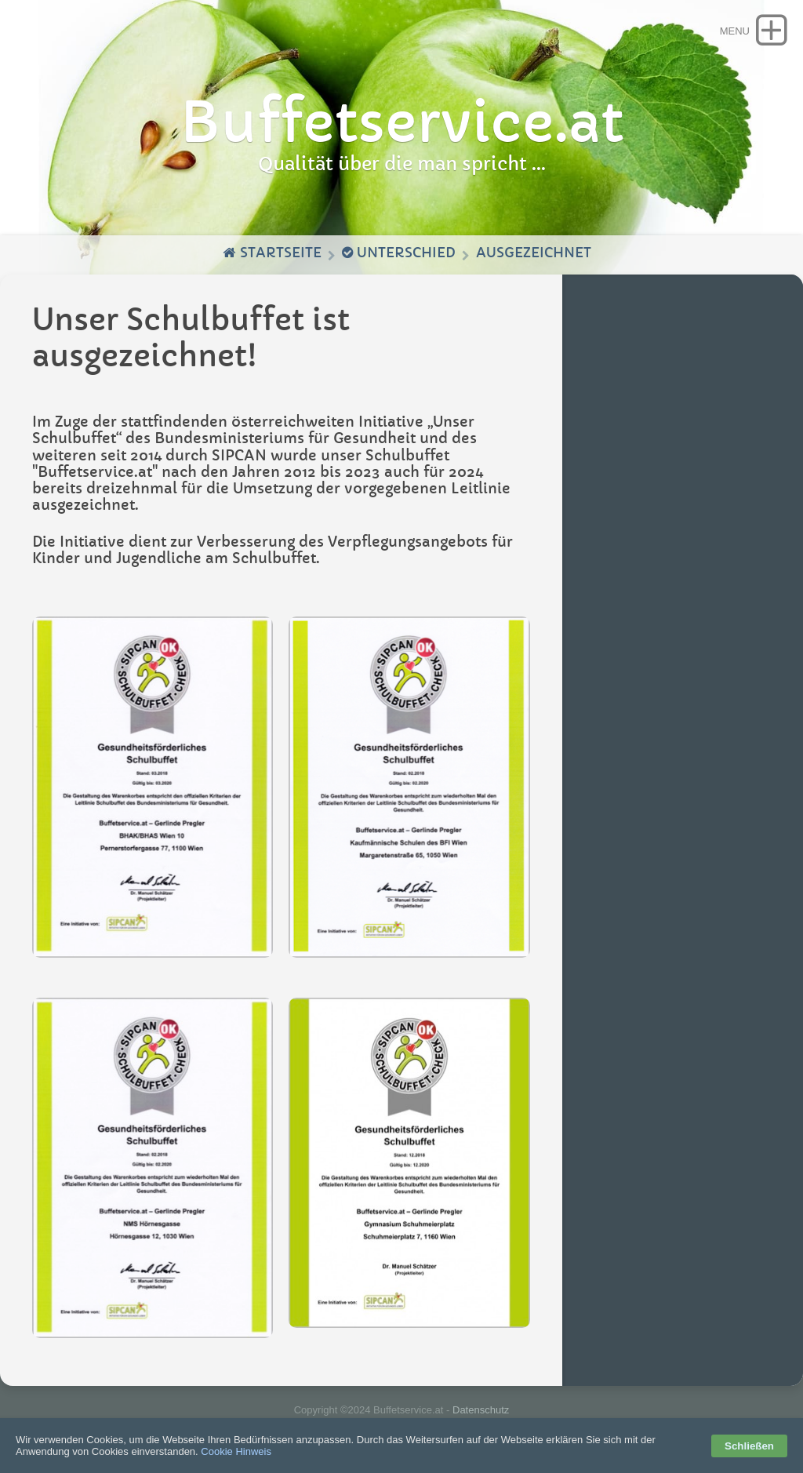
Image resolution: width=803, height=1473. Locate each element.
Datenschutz (480, 1410)
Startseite (271, 252)
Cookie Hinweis (236, 1451)
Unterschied (399, 252)
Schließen (749, 1446)
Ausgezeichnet (533, 252)
